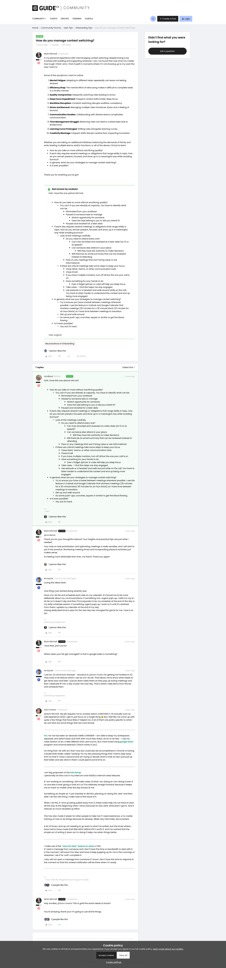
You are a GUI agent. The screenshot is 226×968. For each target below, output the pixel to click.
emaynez (48, 578)
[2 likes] (56, 885)
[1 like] (55, 350)
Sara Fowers (50, 709)
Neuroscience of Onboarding (59, 343)
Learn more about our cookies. (168, 949)
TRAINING (76, 18)
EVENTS (53, 18)
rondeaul (48, 376)
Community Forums (51, 27)
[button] (167, 19)
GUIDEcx (89, 18)
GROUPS (65, 18)
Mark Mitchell (50, 53)
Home (35, 27)
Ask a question (167, 51)
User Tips (68, 27)
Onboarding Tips (84, 27)
